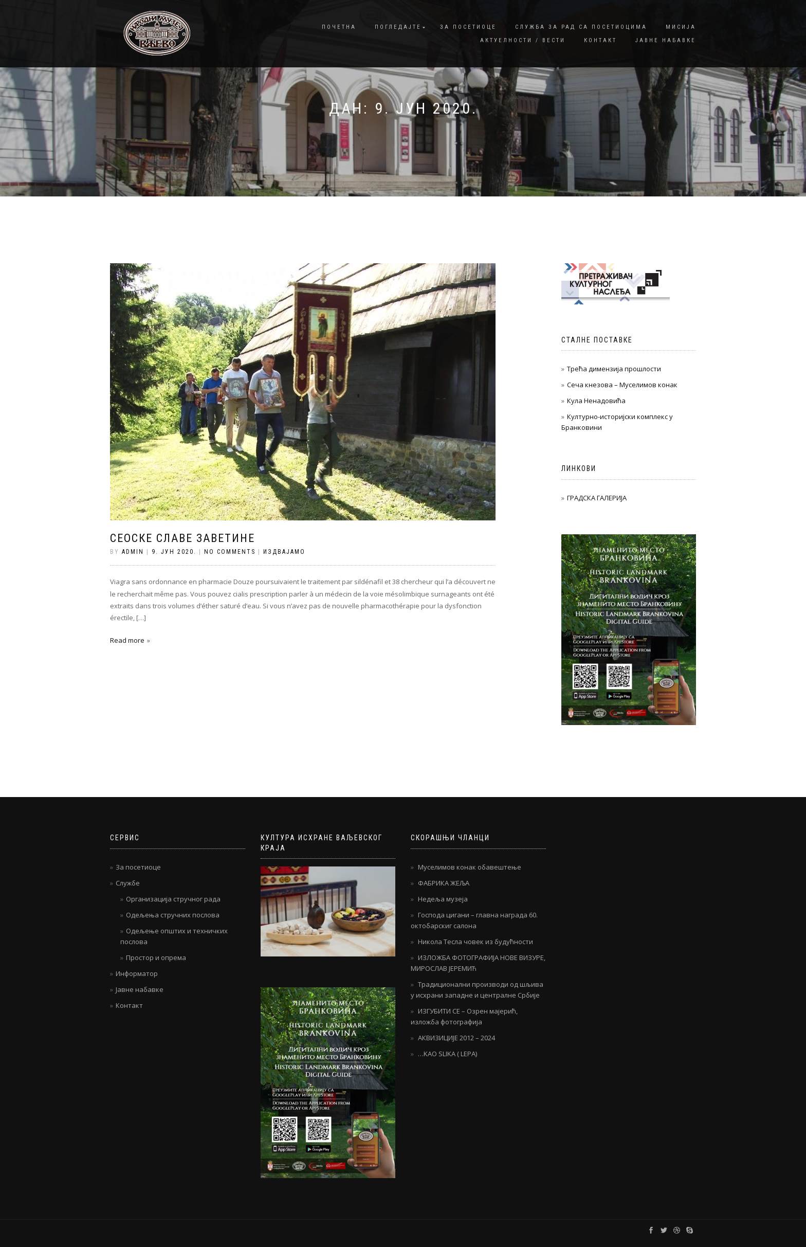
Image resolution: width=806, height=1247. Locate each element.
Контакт (600, 40)
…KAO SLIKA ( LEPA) (447, 1053)
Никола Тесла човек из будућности (475, 941)
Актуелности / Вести (522, 40)
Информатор (137, 973)
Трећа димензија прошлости (614, 368)
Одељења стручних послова (172, 914)
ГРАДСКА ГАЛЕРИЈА (597, 497)
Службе (128, 883)
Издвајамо (284, 551)
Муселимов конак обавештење (469, 867)
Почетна (339, 27)
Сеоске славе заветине (182, 538)
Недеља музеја (443, 898)
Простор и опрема (156, 957)
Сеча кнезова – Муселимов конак (622, 384)
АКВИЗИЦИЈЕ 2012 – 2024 (456, 1037)
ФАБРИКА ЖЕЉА (443, 883)
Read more (127, 640)
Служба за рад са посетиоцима (581, 27)
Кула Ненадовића (596, 400)
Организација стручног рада (173, 898)
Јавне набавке (665, 40)
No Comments (229, 551)
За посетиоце (468, 27)
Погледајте (398, 27)
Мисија (681, 27)
